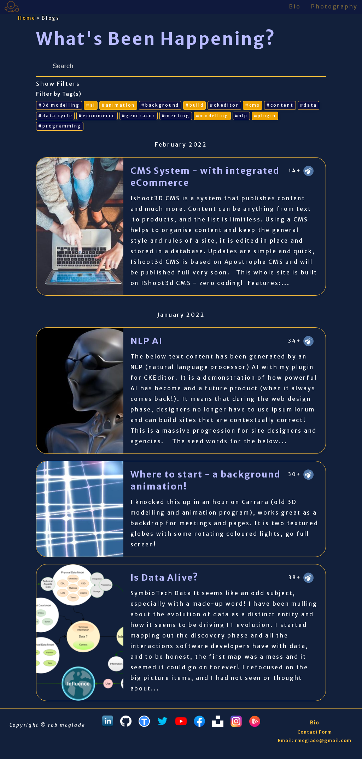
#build (194, 105)
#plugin (265, 115)
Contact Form (314, 732)
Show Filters (58, 84)
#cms (252, 105)
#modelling (212, 115)
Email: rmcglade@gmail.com (314, 740)
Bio (294, 6)
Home (27, 18)
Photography (334, 6)
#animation (118, 105)
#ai (90, 105)
